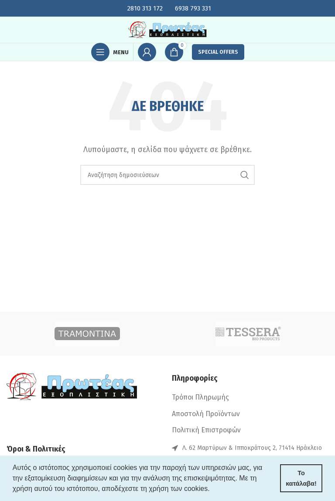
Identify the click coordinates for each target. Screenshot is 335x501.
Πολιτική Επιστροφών (206, 430)
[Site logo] (167, 29)
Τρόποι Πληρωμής (200, 397)
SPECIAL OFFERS (218, 52)
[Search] (167, 175)
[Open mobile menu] (110, 52)
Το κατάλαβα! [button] (301, 478)
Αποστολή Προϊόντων (206, 414)
